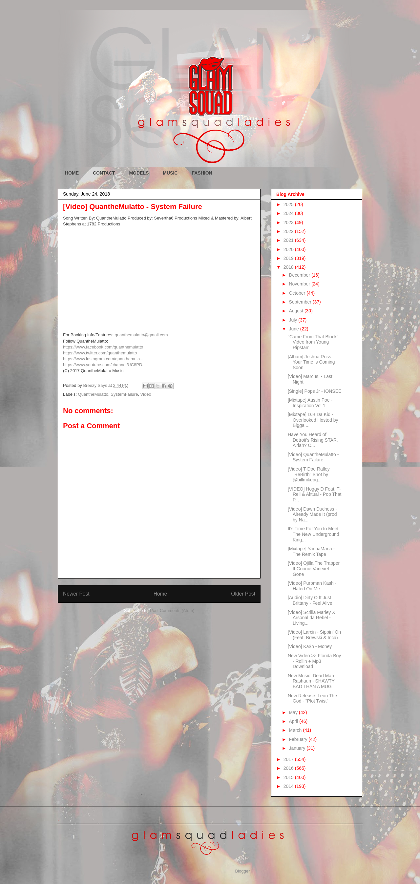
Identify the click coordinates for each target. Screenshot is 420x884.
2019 (289, 258)
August (296, 310)
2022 (289, 231)
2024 (289, 213)
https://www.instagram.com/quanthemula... (103, 358)
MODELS (139, 173)
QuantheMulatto (93, 394)
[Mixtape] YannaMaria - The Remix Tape (311, 551)
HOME (72, 173)
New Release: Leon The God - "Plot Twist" (312, 698)
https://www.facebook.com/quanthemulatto (103, 347)
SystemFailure (124, 394)
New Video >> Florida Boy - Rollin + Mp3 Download (314, 661)
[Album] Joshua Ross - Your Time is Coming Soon (311, 362)
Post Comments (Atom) (172, 610)
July (293, 320)
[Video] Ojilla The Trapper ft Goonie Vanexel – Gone (314, 568)
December (300, 275)
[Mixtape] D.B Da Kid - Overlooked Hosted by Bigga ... (313, 420)
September (300, 302)
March (296, 730)
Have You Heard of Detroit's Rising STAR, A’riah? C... (313, 440)
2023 (289, 222)
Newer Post (76, 594)
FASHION (202, 173)
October (297, 293)
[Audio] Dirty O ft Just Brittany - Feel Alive (310, 600)
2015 (289, 777)
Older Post (243, 594)
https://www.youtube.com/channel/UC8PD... (104, 364)
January (297, 748)
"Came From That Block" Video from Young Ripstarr (313, 342)
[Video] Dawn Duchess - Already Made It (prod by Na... (312, 514)
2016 (289, 768)
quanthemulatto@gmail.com (141, 334)
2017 (289, 759)
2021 (289, 240)
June (294, 328)
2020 (289, 249)
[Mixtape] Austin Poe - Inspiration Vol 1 (310, 402)
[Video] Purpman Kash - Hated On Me (312, 585)
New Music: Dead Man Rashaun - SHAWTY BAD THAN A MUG (311, 681)
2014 (289, 786)
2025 (289, 204)
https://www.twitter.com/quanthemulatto (100, 352)
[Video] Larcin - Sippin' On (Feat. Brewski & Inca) (314, 634)
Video (145, 394)
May (294, 712)
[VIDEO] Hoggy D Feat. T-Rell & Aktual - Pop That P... (314, 494)
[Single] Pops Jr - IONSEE (314, 391)
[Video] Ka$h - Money (310, 646)
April (294, 721)
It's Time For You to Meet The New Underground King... (313, 534)
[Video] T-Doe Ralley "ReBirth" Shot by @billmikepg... (309, 474)
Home (160, 594)
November (300, 283)
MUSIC (170, 173)
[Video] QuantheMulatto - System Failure (313, 457)
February (298, 739)
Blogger (242, 871)
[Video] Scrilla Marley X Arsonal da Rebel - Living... (311, 618)
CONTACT (104, 173)
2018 (289, 267)
